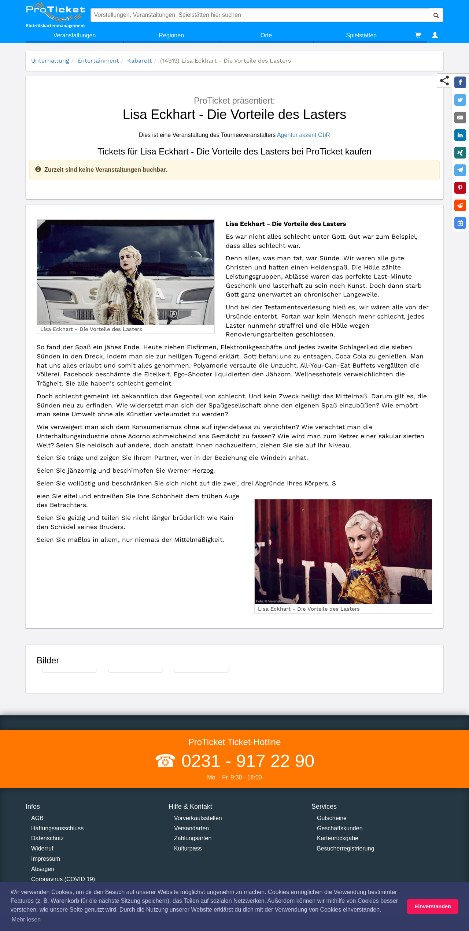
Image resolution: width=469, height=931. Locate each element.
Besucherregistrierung (345, 848)
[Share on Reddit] (460, 205)
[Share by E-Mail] (460, 117)
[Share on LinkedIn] (460, 135)
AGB (37, 818)
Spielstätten (361, 35)
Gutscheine (332, 818)
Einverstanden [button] (433, 906)
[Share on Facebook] (460, 82)
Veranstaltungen (74, 35)
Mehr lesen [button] (26, 919)
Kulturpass (188, 848)
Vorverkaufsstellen (198, 818)
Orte (266, 35)
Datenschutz (47, 838)
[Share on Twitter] (460, 100)
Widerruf (42, 848)
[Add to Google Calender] (460, 223)
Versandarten (191, 828)
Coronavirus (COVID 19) (63, 879)
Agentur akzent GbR (303, 135)
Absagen (42, 869)
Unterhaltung (50, 60)
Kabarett (139, 60)
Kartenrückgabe (337, 838)
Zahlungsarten (192, 838)
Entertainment (98, 60)
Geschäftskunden (340, 828)
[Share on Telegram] (460, 170)
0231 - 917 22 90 (245, 761)
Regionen (171, 35)
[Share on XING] (460, 153)
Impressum (45, 859)
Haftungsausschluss (57, 828)
